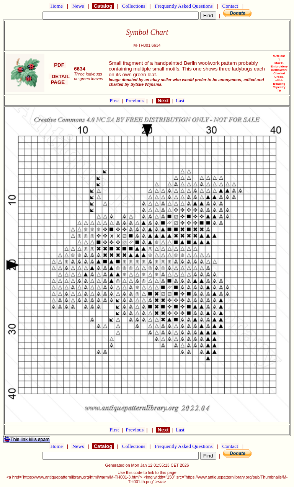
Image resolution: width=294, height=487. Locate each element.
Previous (135, 100)
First (114, 100)
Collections (134, 6)
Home (56, 6)
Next (163, 100)
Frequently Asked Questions (184, 6)
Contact (230, 6)
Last (180, 100)
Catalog (103, 6)
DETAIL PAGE (59, 79)
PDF (59, 65)
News (78, 6)
